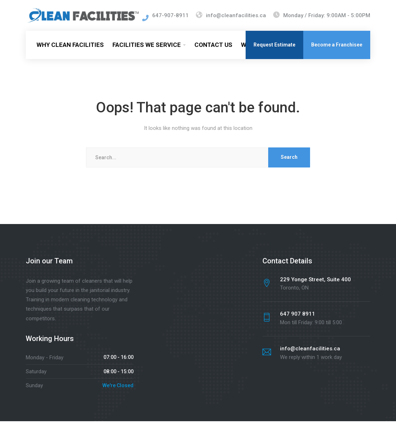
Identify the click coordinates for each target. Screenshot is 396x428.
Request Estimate (274, 51)
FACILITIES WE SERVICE (146, 51)
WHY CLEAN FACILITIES (70, 51)
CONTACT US (213, 51)
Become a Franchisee (336, 51)
